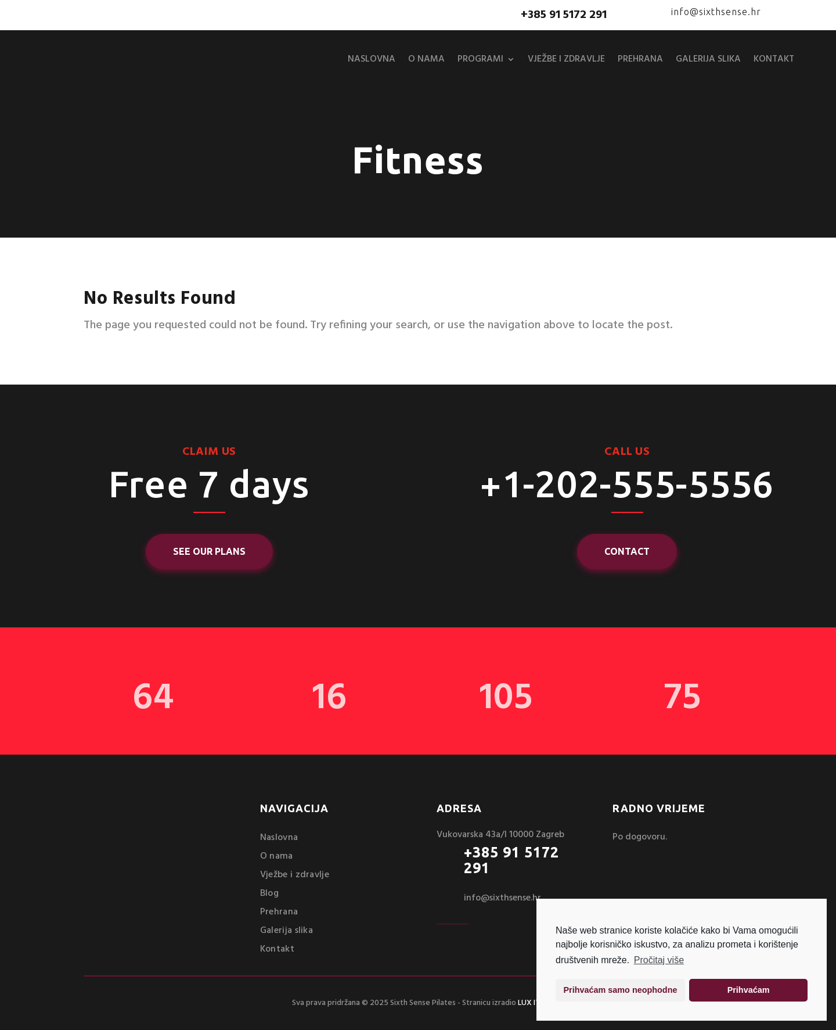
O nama (426, 59)
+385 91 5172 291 (511, 860)
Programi (480, 59)
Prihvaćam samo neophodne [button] (621, 990)
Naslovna (371, 59)
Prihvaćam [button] (748, 990)
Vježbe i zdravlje (566, 59)
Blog (269, 893)
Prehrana (640, 59)
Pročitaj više (659, 960)
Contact (627, 551)
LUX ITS (531, 1003)
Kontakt (774, 59)
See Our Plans (209, 551)
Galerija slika (708, 59)
